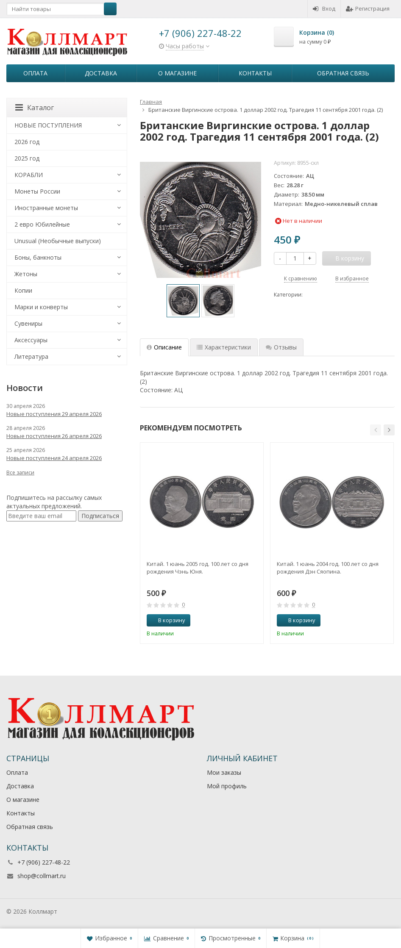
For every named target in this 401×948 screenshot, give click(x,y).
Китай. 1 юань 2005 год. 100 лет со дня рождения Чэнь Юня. (197, 567)
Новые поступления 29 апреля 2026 (54, 414)
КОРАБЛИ (28, 175)
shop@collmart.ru (41, 876)
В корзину (167, 620)
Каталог (34, 107)
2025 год (26, 158)
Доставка (101, 73)
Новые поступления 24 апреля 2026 (54, 458)
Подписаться (100, 516)
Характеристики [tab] (224, 347)
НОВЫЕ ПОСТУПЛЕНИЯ (48, 125)
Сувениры (28, 323)
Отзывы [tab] (281, 347)
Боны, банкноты (37, 257)
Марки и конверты (41, 307)
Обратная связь (343, 73)
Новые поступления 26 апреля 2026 (54, 436)
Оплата (35, 73)
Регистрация (368, 8)
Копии (23, 290)
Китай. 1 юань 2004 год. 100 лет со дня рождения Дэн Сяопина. (328, 567)
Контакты (255, 73)
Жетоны (25, 274)
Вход (324, 8)
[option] (183, 300)
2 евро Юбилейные (42, 224)
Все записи (20, 472)
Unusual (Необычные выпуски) (57, 241)
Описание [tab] (164, 347)
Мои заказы (224, 772)
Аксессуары (30, 340)
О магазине (177, 73)
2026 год (26, 142)
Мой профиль (227, 786)
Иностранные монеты (46, 208)
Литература (31, 356)
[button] (375, 429)
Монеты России (37, 191)
